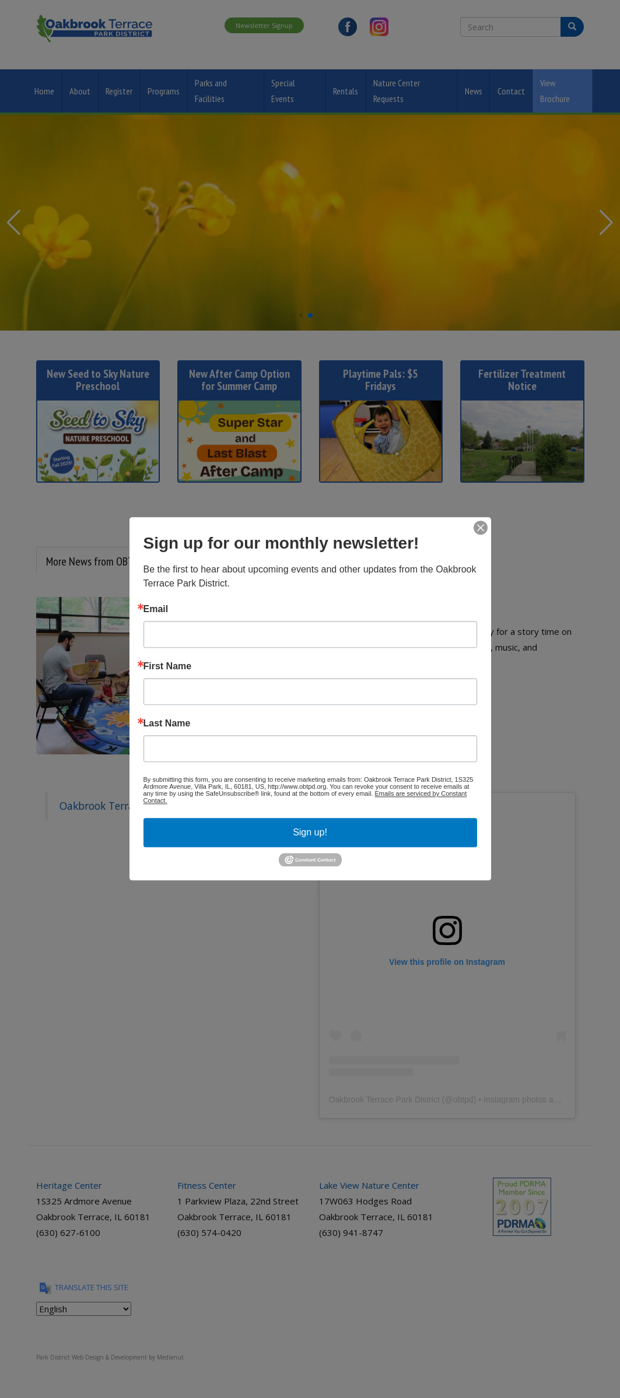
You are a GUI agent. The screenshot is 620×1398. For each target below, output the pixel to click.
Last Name (167, 723)
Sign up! (310, 832)
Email (156, 609)
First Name (167, 666)
